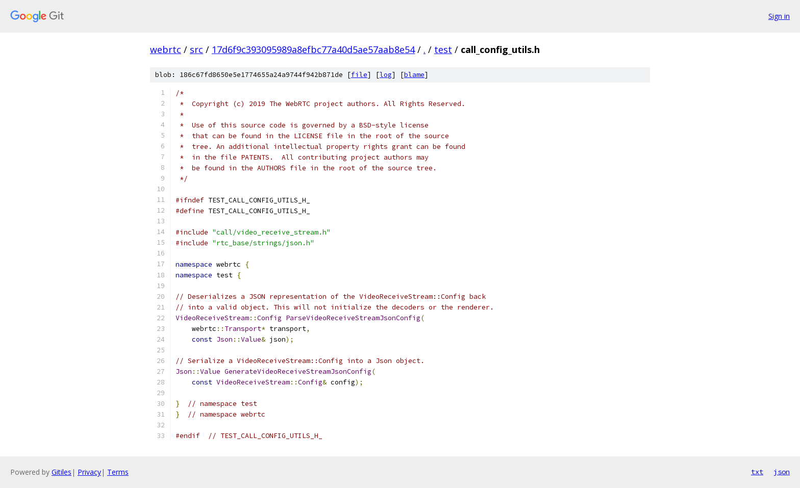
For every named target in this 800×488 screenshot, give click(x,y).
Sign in (779, 16)
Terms (118, 472)
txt (757, 471)
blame (414, 74)
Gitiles (61, 472)
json (781, 471)
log (386, 74)
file (359, 74)
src (196, 49)
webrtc (165, 49)
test (443, 49)
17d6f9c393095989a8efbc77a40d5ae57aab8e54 (313, 49)
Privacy (89, 472)
